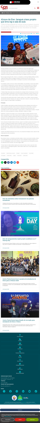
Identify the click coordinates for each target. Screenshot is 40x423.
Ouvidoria (20, 357)
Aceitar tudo (32, 419)
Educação (17, 153)
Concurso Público (20, 336)
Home (3, 12)
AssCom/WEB (23, 402)
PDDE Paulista (20, 369)
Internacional (20, 348)
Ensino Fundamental (24, 153)
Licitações (20, 340)
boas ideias (3, 153)
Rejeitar (20, 419)
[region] (20, 417)
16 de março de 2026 (6, 289)
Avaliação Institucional (20, 365)
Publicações (20, 344)
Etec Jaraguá (3, 155)
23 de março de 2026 (6, 207)
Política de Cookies (8, 416)
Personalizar (7, 419)
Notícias (8, 12)
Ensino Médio (31, 153)
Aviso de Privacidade (33, 403)
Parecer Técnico (20, 361)
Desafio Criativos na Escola (11, 153)
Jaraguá (14, 155)
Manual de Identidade (20, 373)
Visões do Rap (25, 155)
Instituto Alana (9, 155)
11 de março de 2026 (6, 330)
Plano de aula (19, 155)
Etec (11, 12)
